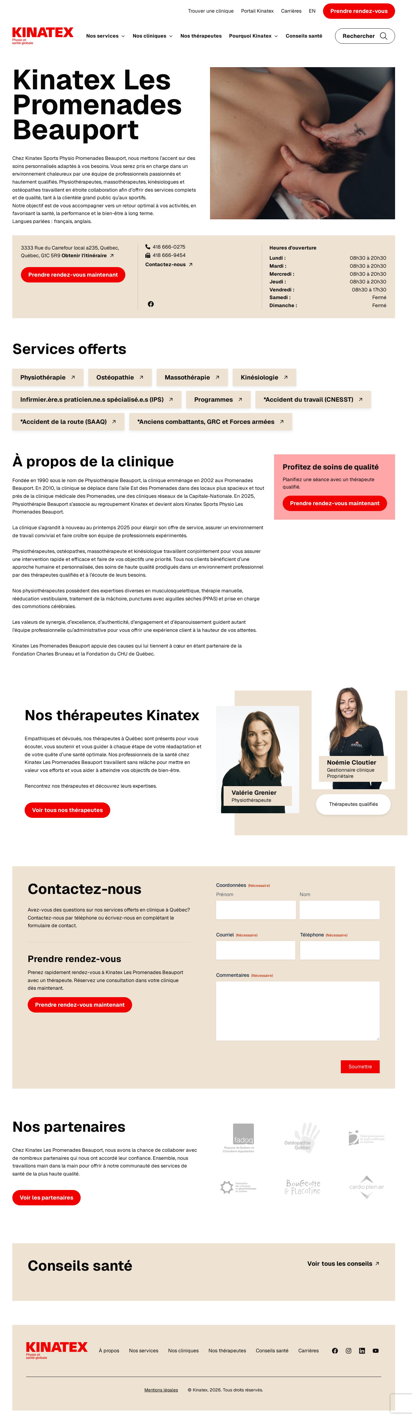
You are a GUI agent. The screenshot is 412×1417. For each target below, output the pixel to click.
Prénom (224, 894)
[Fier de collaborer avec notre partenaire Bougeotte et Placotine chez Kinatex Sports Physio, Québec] (302, 1187)
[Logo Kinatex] (43, 36)
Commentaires (244, 975)
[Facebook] (335, 1350)
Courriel (236, 935)
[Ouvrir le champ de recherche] (365, 36)
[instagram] (348, 1350)
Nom (305, 894)
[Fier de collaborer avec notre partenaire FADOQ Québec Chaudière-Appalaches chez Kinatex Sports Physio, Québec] (238, 1137)
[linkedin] (362, 1350)
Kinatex (200, 1390)
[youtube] (375, 1350)
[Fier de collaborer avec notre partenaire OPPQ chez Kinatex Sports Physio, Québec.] (366, 1137)
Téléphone (323, 935)
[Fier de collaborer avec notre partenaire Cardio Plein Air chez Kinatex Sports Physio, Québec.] (366, 1187)
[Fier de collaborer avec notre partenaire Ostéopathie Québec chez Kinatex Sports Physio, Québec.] (302, 1137)
